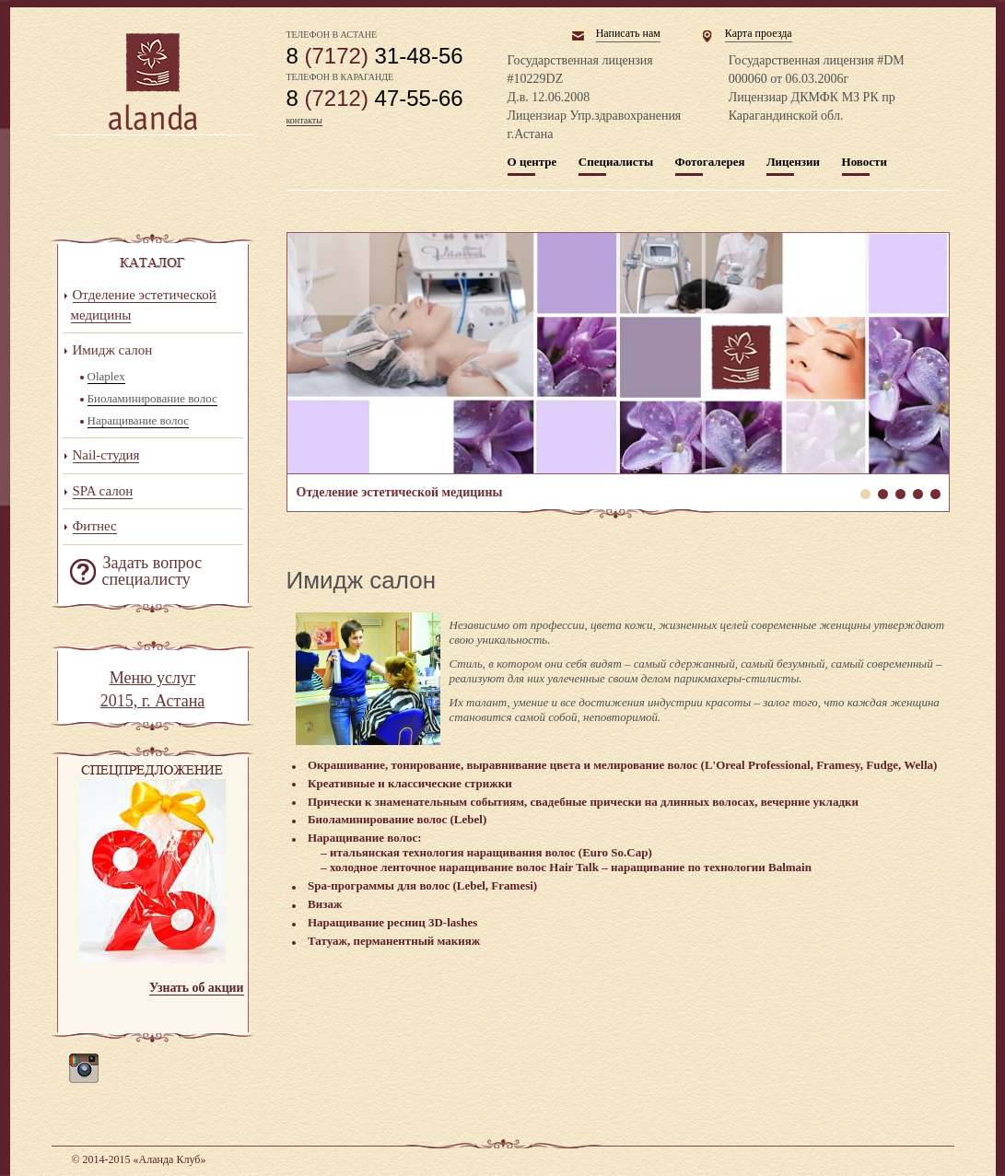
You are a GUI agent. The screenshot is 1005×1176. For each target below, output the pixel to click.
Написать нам (628, 33)
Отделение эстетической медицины (618, 353)
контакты (304, 120)
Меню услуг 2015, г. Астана (152, 690)
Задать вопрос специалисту (152, 571)
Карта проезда (758, 33)
